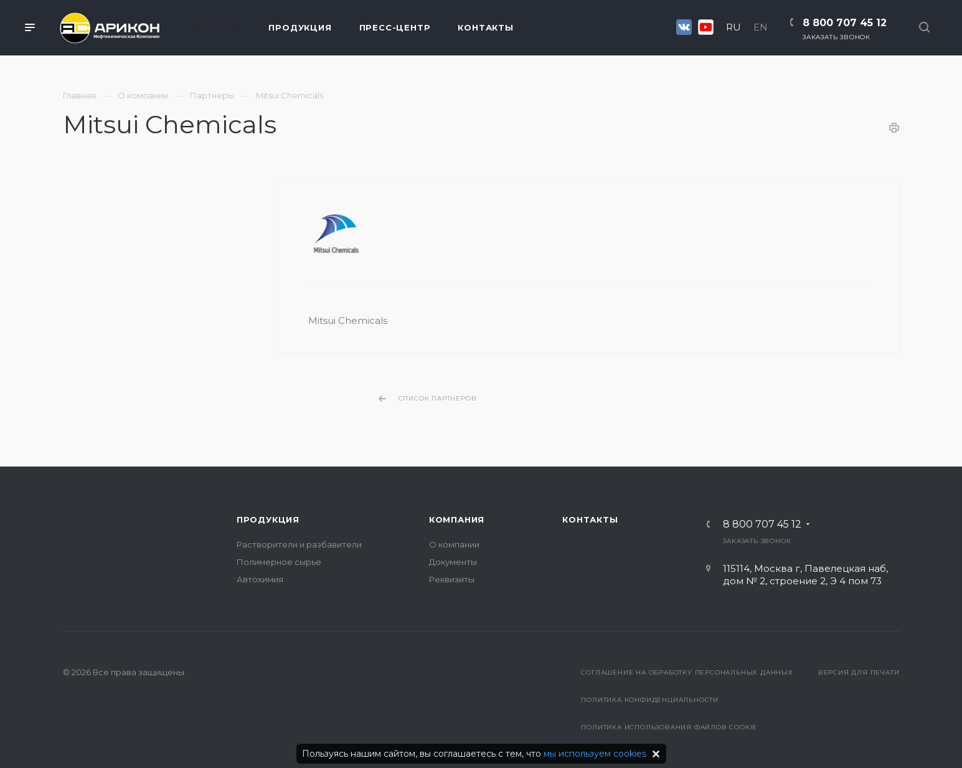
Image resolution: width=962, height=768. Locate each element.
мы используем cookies (595, 753)
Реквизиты (451, 579)
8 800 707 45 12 (845, 23)
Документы (453, 562)
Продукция (268, 519)
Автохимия (260, 579)
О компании (454, 544)
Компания (456, 519)
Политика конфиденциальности (650, 700)
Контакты (590, 519)
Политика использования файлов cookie (669, 727)
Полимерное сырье (279, 562)
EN (760, 27)
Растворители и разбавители (299, 544)
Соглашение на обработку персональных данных (687, 672)
